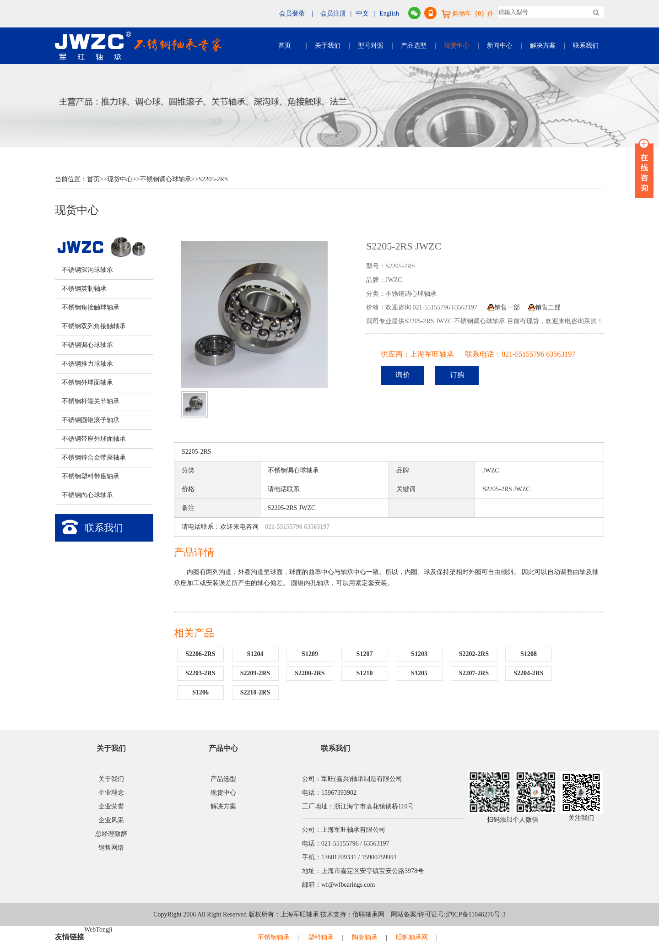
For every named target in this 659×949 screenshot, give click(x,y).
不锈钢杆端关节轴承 (90, 401)
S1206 (200, 692)
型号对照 (371, 45)
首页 (284, 45)
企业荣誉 (111, 806)
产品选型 (414, 45)
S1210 (365, 673)
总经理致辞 (111, 833)
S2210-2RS (255, 692)
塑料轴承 (321, 937)
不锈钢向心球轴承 (87, 495)
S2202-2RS (474, 654)
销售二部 (544, 307)
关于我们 (327, 45)
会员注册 (333, 13)
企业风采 (111, 820)
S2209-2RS (255, 673)
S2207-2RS (474, 673)
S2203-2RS (200, 673)
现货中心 (457, 45)
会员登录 (292, 13)
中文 (362, 13)
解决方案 (543, 45)
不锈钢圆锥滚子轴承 (90, 420)
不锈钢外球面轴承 (87, 382)
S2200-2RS (309, 673)
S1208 (528, 654)
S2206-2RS (200, 654)
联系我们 (586, 45)
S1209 (310, 654)
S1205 (419, 673)
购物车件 (468, 13)
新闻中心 (500, 45)
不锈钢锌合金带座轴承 (94, 457)
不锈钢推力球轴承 (87, 363)
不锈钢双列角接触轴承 (94, 326)
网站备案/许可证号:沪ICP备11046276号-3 (445, 914)
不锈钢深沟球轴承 (87, 269)
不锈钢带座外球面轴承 (94, 438)
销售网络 (111, 847)
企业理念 (111, 792)
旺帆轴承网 (412, 937)
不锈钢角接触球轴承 (90, 307)
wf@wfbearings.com (348, 884)
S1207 (365, 654)
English (389, 13)
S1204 (255, 654)
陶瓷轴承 (365, 937)
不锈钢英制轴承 (84, 288)
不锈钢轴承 (274, 937)
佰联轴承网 (368, 914)
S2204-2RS (528, 673)
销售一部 (503, 307)
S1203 (419, 654)
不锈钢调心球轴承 (165, 179)
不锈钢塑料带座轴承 (90, 476)
